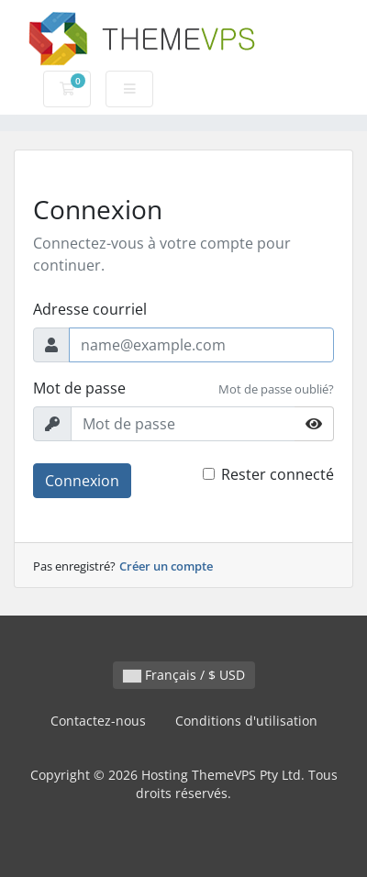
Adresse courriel (90, 309)
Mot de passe (79, 388)
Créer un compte (166, 566)
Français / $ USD (184, 674)
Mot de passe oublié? (276, 389)
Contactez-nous (98, 720)
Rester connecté (277, 474)
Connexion (82, 481)
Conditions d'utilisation (246, 720)
